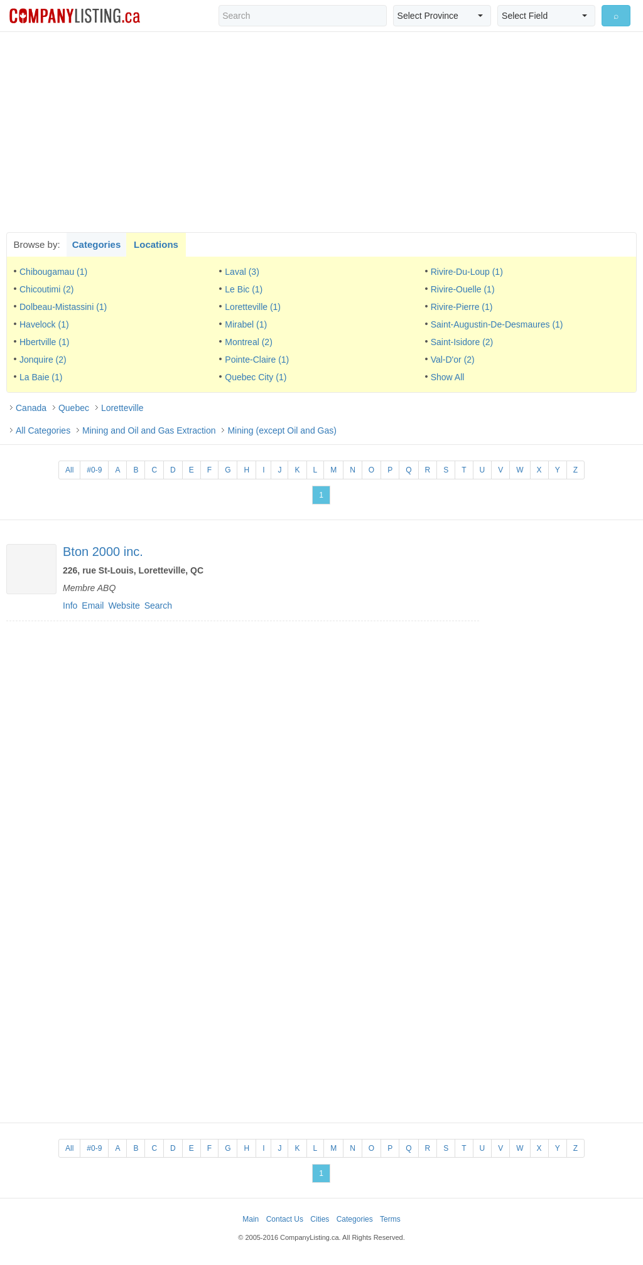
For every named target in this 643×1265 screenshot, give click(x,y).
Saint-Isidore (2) (462, 342)
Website (123, 605)
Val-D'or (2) (453, 360)
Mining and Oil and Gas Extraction (148, 430)
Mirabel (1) (246, 324)
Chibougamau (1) (53, 272)
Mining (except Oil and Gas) (282, 430)
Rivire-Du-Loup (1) (467, 272)
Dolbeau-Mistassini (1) (63, 307)
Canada (31, 408)
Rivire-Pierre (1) (462, 307)
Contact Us (284, 1219)
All (69, 470)
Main (250, 1219)
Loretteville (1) (253, 307)
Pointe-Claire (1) (257, 360)
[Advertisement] (321, 132)
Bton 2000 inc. (103, 551)
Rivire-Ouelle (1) (463, 289)
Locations (156, 244)
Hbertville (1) (44, 342)
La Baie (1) (40, 377)
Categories (96, 244)
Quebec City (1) (255, 377)
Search (158, 605)
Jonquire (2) (43, 360)
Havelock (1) (44, 324)
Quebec (73, 408)
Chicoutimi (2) (46, 289)
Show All (448, 377)
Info (70, 605)
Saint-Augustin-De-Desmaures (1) (497, 324)
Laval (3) (242, 272)
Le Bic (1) (243, 289)
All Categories (43, 430)
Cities (319, 1219)
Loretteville (122, 408)
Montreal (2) (248, 342)
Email (93, 605)
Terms (390, 1219)
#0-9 (94, 470)
